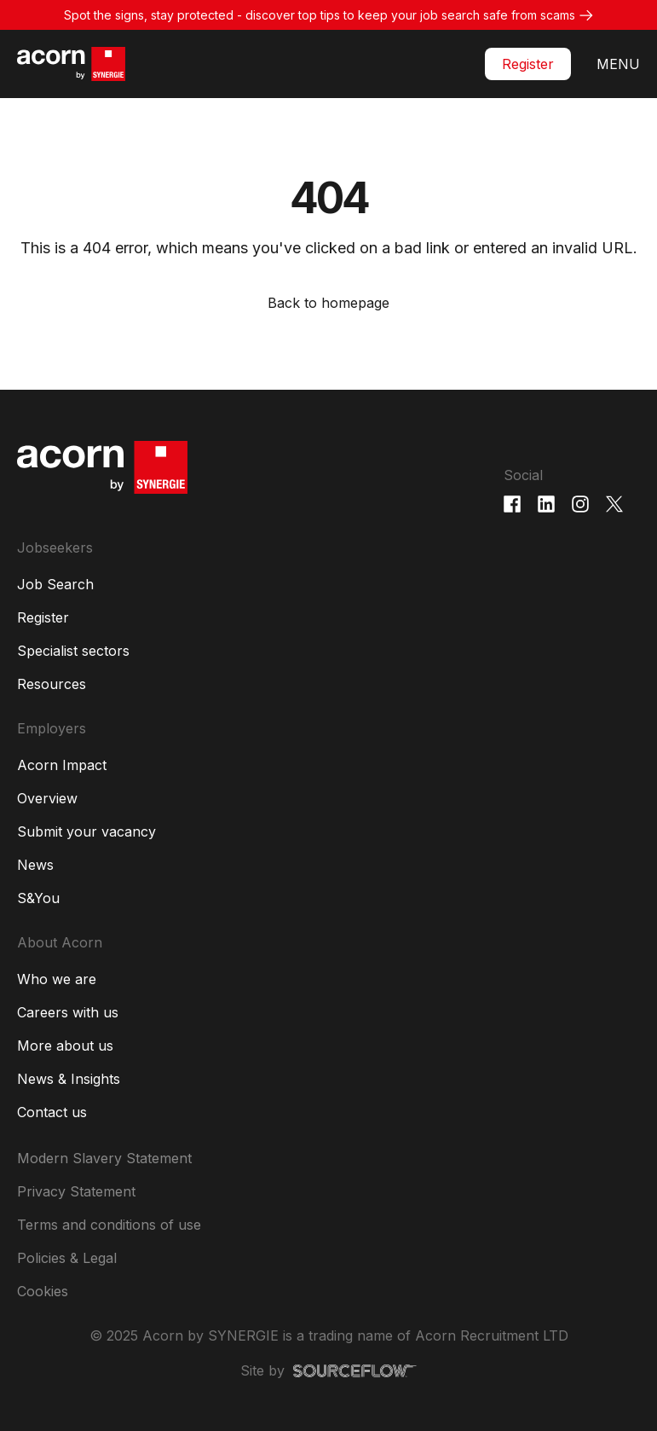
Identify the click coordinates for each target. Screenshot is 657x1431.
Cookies (42, 1291)
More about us (65, 1045)
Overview (47, 798)
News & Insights (68, 1078)
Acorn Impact (62, 764)
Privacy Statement (76, 1191)
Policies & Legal (67, 1257)
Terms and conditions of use (109, 1224)
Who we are (56, 979)
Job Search (55, 584)
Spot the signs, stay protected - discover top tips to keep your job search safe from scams (319, 15)
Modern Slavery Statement (104, 1158)
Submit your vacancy (86, 831)
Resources (51, 683)
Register (528, 63)
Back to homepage (328, 302)
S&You (38, 898)
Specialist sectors (73, 650)
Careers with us (67, 1012)
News (35, 864)
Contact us (52, 1112)
